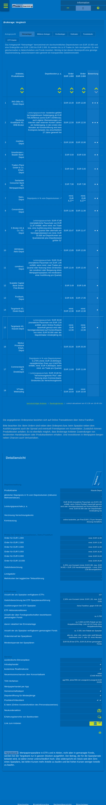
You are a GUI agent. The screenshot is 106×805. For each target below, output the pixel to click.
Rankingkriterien (56, 403)
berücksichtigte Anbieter (37, 403)
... (102, 103)
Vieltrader (74, 34)
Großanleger (60, 34)
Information (83, 2)
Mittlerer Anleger (43, 34)
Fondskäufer (88, 34)
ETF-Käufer (12, 40)
